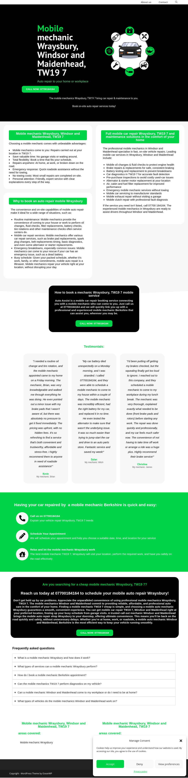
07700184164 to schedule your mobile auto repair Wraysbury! (112, 593)
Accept (110, 764)
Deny (139, 764)
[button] (181, 740)
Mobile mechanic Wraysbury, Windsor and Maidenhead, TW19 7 (48, 135)
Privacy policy (140, 771)
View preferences (168, 764)
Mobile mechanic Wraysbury (36, 742)
